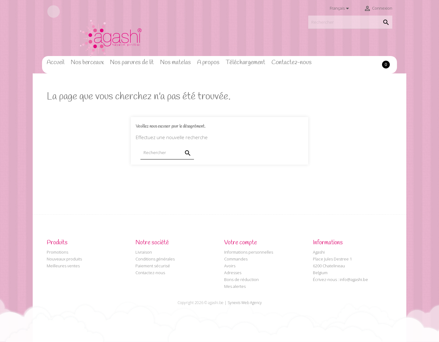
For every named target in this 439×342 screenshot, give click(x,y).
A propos (208, 63)
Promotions (57, 252)
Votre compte (240, 243)
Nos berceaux (87, 63)
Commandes (236, 259)
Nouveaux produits (64, 259)
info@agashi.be (354, 279)
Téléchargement (245, 63)
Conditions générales (155, 259)
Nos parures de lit (132, 63)
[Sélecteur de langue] (340, 8)
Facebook (53, 11)
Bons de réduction (241, 279)
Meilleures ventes (63, 266)
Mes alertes (235, 286)
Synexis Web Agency (245, 302)
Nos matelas (175, 63)
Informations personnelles (248, 252)
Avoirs (229, 266)
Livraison (143, 252)
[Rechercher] (350, 22)
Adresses (232, 272)
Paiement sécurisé (152, 266)
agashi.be (216, 302)
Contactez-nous (291, 63)
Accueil (55, 63)
